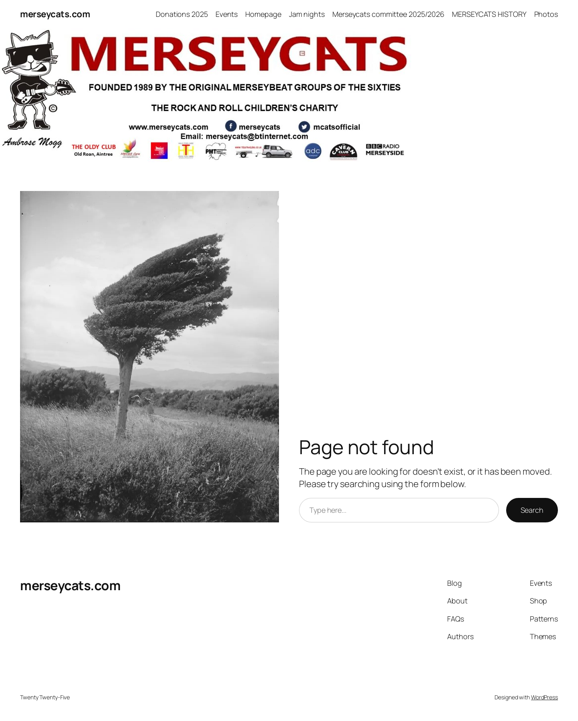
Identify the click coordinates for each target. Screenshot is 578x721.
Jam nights (307, 14)
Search (532, 510)
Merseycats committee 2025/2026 (388, 14)
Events (227, 14)
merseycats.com (55, 14)
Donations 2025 (182, 14)
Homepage (263, 14)
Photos (546, 14)
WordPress (544, 697)
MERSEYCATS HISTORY (489, 14)
